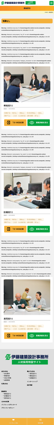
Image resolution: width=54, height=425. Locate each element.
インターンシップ (32, 381)
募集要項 (4, 391)
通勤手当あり (7, 115)
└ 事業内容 (6, 376)
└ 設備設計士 (32, 378)
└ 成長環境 (6, 380)
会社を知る (4, 371)
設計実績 (29, 385)
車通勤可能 (7, 113)
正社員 (15, 115)
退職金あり (22, 113)
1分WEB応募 (5, 401)
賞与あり (37, 115)
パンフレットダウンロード (9, 404)
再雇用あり (15, 113)
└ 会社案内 (6, 373)
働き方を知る (31, 371)
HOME (46, 12)
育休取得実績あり (32, 113)
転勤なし (40, 113)
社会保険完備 (21, 115)
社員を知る (4, 383)
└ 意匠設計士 (32, 373)
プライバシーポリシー (7, 408)
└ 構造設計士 (32, 376)
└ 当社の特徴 (7, 378)
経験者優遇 (30, 115)
